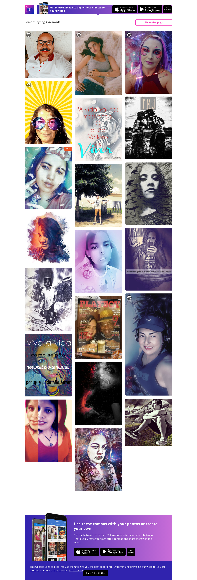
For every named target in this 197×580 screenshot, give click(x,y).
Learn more (76, 570)
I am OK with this (95, 573)
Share (154, 22)
